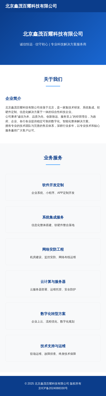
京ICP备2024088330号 (53, 388)
